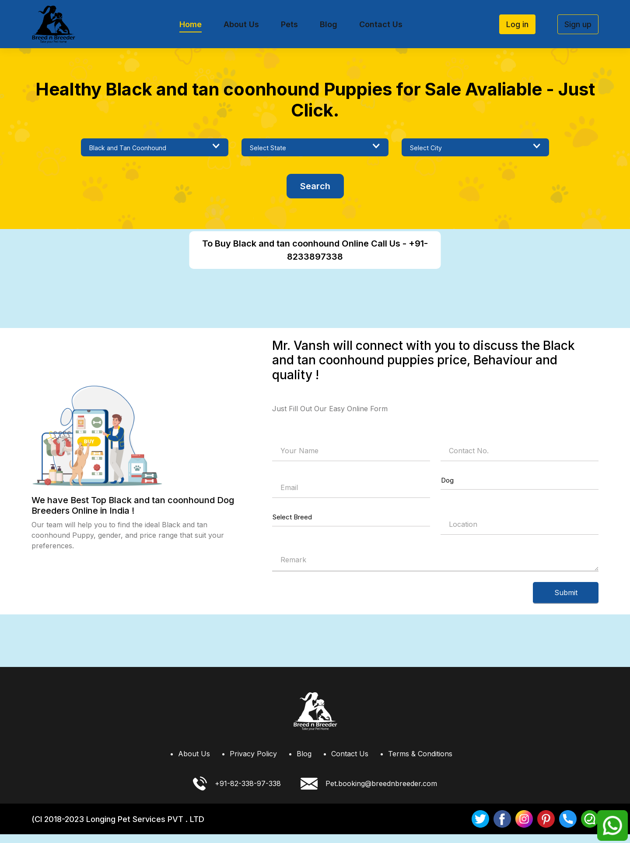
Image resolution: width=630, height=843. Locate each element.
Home (190, 24)
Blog (328, 24)
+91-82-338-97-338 (237, 792)
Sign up (578, 24)
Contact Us (380, 24)
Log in (517, 24)
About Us (241, 24)
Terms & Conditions (420, 762)
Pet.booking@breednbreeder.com (369, 792)
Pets (289, 24)
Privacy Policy (253, 762)
